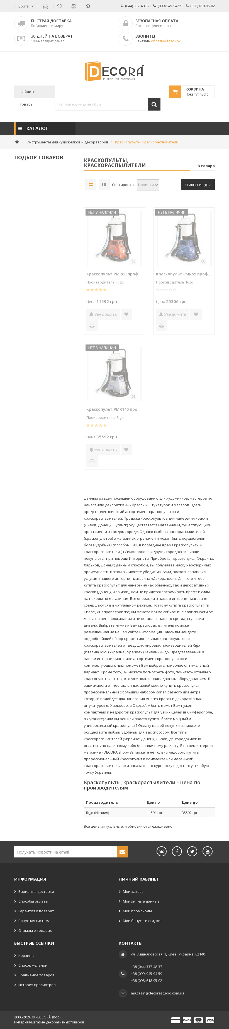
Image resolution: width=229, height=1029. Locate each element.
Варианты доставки (36, 891)
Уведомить (103, 314)
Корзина (26, 955)
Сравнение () (198, 185)
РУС (45, 6)
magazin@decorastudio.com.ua (157, 993)
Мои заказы (133, 891)
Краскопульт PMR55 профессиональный (184, 274)
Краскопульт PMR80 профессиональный (114, 274)
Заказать (158, 41)
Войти (23, 6)
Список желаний (32, 965)
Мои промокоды (137, 910)
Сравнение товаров (36, 974)
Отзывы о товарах (35, 930)
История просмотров (37, 984)
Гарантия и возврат (36, 910)
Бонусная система (34, 920)
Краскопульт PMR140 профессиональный (114, 409)
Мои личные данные (141, 901)
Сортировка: (123, 184)
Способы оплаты (33, 901)
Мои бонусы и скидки (141, 920)
